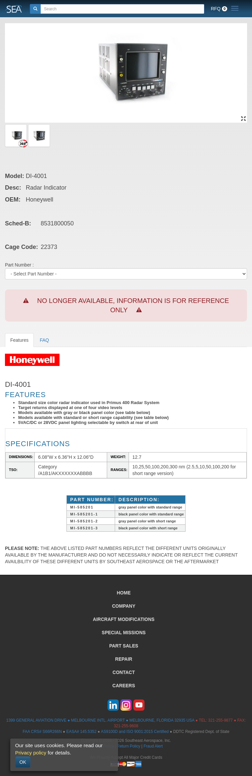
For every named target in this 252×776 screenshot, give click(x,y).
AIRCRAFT (123, 619)
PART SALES (123, 645)
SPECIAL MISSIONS (124, 632)
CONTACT (123, 672)
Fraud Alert (153, 746)
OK (23, 762)
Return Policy (129, 746)
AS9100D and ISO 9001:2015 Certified (135, 731)
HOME (124, 592)
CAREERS (123, 685)
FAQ (44, 340)
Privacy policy (30, 752)
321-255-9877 (220, 720)
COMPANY (124, 606)
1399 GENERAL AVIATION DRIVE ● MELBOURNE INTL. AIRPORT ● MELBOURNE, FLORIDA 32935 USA (100, 720)
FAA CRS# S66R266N (42, 731)
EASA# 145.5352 (81, 731)
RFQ (219, 8)
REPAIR (123, 659)
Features (19, 340)
